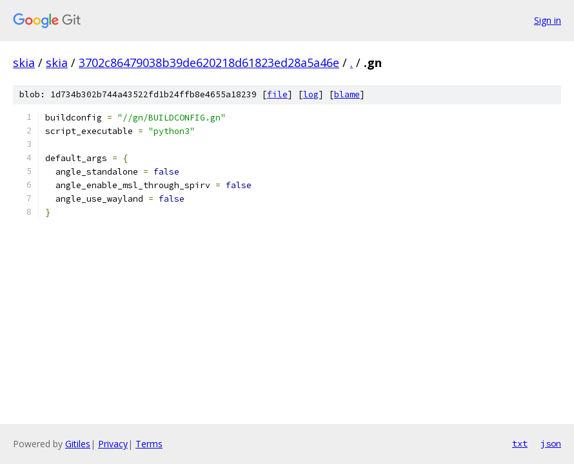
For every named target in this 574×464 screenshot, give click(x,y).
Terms (149, 444)
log (311, 94)
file (277, 94)
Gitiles (77, 444)
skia (24, 62)
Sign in (547, 20)
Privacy (113, 444)
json (550, 443)
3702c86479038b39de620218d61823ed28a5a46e (209, 62)
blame (347, 94)
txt (520, 443)
